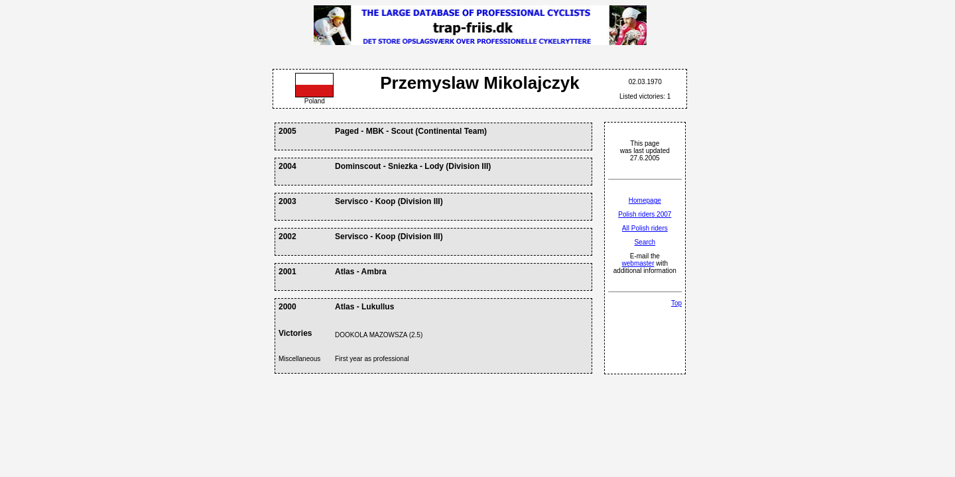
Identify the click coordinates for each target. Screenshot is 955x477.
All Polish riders (645, 228)
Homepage (645, 200)
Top (676, 303)
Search (644, 242)
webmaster (638, 263)
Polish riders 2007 (644, 214)
